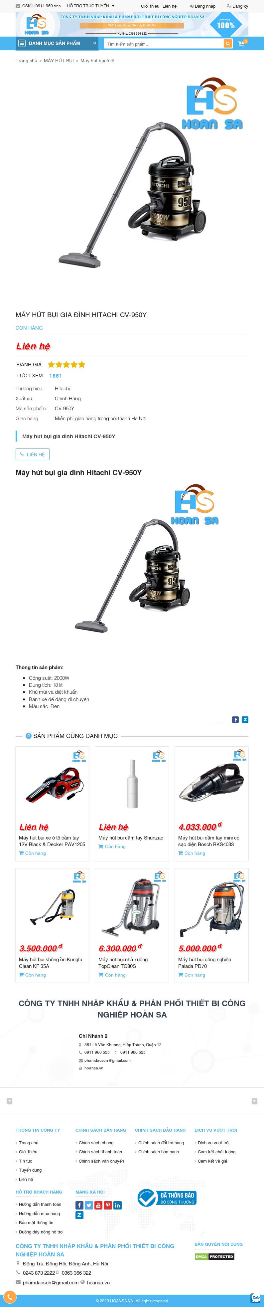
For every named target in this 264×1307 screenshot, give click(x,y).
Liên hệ (170, 6)
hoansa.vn (93, 1067)
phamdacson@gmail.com (107, 1060)
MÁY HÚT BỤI (59, 60)
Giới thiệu (150, 6)
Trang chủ (26, 60)
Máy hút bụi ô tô (97, 60)
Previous (9, 1101)
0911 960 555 (48, 5)
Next (254, 1101)
